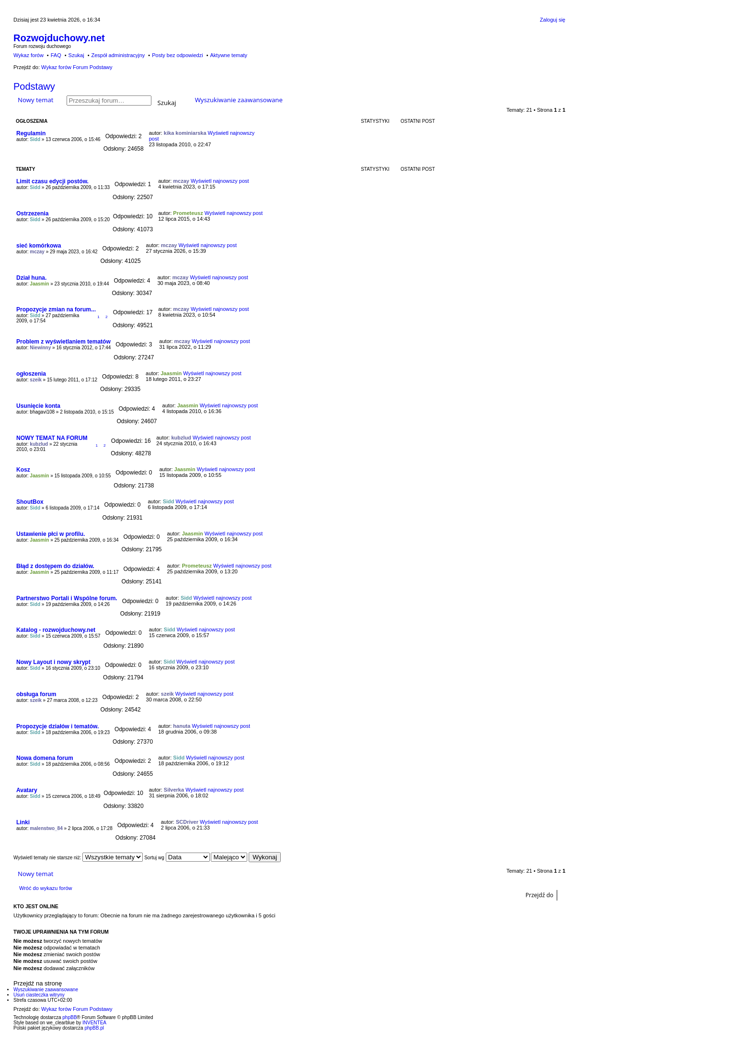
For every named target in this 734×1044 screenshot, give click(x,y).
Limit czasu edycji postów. (52, 181)
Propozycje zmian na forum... (56, 309)
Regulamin (31, 133)
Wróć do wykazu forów (45, 888)
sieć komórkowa (38, 245)
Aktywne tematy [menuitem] (228, 55)
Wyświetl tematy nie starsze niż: (78, 857)
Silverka (174, 790)
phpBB (69, 1017)
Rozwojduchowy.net (59, 38)
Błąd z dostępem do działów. (55, 566)
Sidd (35, 139)
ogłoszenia (31, 373)
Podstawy (34, 86)
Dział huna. (31, 277)
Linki (23, 822)
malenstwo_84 (46, 828)
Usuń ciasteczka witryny (39, 994)
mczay (181, 181)
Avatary (26, 790)
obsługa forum (36, 694)
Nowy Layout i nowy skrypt (53, 662)
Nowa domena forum (44, 758)
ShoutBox (30, 501)
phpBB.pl (94, 1028)
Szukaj (167, 102)
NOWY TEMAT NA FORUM (51, 438)
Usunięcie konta (38, 406)
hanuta (181, 726)
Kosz (23, 469)
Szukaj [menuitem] (76, 55)
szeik (35, 379)
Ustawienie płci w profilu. (50, 534)
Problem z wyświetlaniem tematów (63, 341)
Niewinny (40, 347)
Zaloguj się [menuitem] (552, 20)
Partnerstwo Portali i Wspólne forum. (66, 598)
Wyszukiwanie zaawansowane (239, 99)
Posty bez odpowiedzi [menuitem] (177, 55)
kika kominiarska (185, 133)
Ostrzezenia (32, 213)
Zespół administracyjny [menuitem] (118, 55)
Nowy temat (35, 99)
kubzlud (39, 444)
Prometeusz (188, 213)
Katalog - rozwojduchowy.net (55, 630)
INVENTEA (94, 1022)
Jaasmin (39, 283)
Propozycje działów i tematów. (57, 726)
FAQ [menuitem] (56, 55)
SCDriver (187, 822)
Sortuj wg (176, 857)
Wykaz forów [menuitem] (28, 55)
